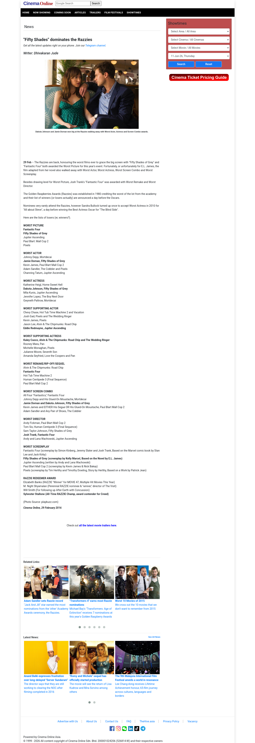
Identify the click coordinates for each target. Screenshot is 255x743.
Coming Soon (62, 12)
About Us (91, 721)
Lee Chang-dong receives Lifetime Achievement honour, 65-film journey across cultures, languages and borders (137, 669)
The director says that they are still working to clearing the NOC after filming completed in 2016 (46, 667)
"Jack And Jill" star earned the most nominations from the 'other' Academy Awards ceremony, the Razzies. (46, 589)
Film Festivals (114, 12)
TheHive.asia (147, 721)
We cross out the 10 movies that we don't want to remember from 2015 (137, 587)
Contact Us (111, 721)
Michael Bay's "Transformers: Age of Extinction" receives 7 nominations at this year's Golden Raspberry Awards (92, 591)
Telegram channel (95, 45)
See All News (154, 637)
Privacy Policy (171, 721)
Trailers (95, 12)
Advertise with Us (68, 721)
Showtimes (134, 12)
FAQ (128, 721)
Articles (80, 12)
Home (26, 12)
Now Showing (41, 12)
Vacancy (193, 721)
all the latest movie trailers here (97, 525)
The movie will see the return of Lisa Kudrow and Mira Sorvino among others (92, 667)
